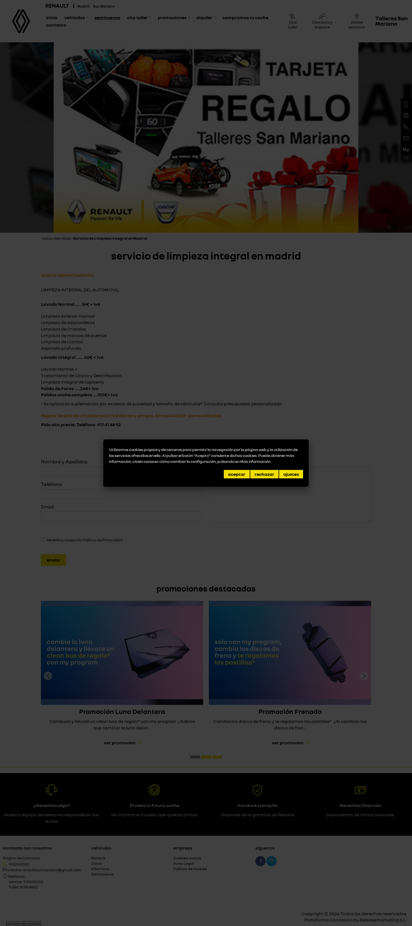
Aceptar (237, 474)
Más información (255, 461)
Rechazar (264, 474)
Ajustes (291, 474)
